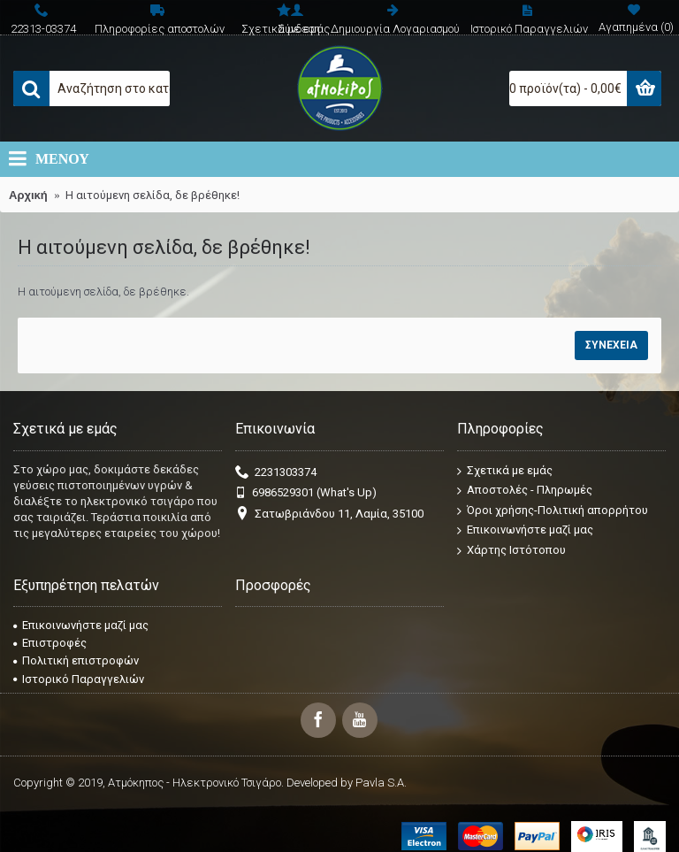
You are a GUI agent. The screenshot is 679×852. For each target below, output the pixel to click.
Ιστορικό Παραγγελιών (78, 679)
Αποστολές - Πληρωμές (524, 490)
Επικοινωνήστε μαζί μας (525, 530)
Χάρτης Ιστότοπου (511, 550)
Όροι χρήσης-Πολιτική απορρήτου (552, 510)
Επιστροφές (50, 642)
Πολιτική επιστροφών (76, 660)
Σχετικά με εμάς (505, 470)
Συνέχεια (611, 345)
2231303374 (276, 472)
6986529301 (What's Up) (306, 493)
